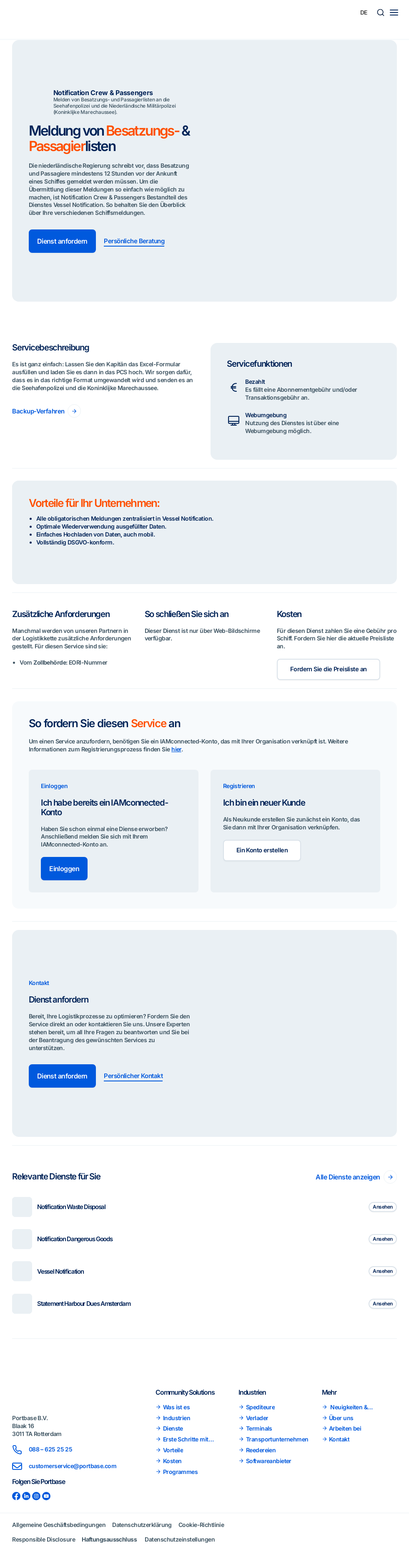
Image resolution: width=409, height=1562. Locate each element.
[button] (381, 13)
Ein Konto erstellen (263, 852)
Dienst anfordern (62, 241)
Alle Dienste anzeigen (348, 1178)
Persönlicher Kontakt (135, 1077)
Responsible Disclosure (43, 1539)
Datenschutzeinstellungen (180, 1539)
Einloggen (64, 870)
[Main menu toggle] (394, 13)
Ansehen (382, 1208)
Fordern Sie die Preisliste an (329, 670)
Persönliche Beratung (136, 241)
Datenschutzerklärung (142, 1524)
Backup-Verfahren (39, 411)
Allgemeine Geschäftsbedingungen (58, 1524)
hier (176, 750)
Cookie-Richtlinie (201, 1524)
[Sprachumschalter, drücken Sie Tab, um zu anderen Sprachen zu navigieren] (364, 13)
